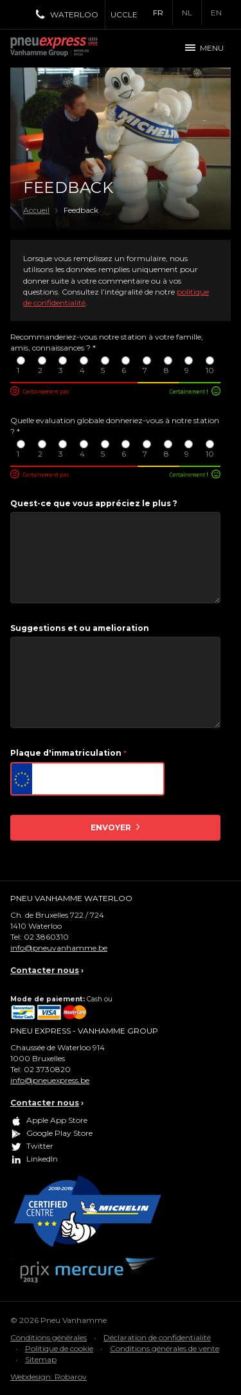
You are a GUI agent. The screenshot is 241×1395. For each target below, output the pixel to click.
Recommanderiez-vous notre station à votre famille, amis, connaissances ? (106, 342)
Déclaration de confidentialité (157, 1337)
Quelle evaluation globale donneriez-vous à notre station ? (114, 425)
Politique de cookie (59, 1348)
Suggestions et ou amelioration (79, 628)
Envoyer (112, 827)
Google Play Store (59, 1133)
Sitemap (41, 1359)
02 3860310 (46, 937)
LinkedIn (42, 1158)
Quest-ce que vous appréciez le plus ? (93, 503)
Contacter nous (44, 970)
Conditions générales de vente (164, 1348)
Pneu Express (68, 48)
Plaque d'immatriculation (68, 753)
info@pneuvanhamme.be (58, 948)
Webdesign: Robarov (48, 1376)
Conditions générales (48, 1337)
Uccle (124, 14)
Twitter (39, 1146)
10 (210, 365)
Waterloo (74, 14)
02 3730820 (47, 1069)
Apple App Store (56, 1120)
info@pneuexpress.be (49, 1080)
